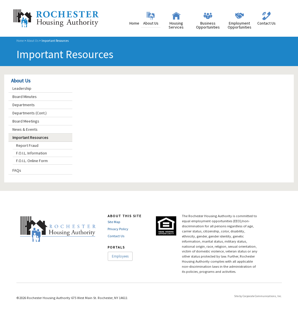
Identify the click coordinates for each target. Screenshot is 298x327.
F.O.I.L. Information (31, 153)
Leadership (21, 88)
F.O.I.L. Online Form (32, 160)
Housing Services (176, 25)
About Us (150, 23)
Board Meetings (25, 121)
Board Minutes (24, 96)
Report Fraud (27, 145)
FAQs (16, 170)
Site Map (114, 222)
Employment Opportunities (239, 25)
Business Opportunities (208, 25)
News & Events (25, 129)
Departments (23, 104)
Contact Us (266, 23)
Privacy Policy (118, 229)
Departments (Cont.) (29, 112)
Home (134, 23)
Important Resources (30, 137)
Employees (120, 256)
